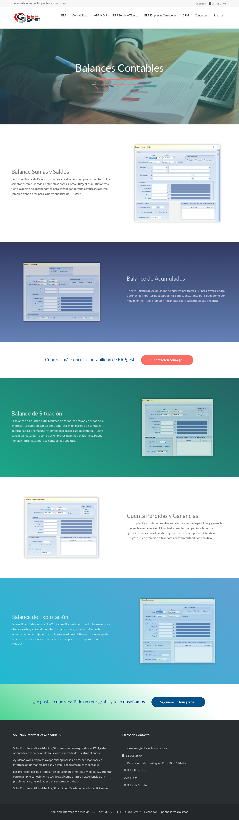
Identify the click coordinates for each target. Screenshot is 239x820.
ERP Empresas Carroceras (160, 15)
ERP (63, 15)
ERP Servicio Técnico (125, 15)
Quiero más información (119, 84)
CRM (186, 15)
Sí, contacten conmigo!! (167, 360)
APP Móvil (100, 15)
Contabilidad (80, 15)
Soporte (218, 15)
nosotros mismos (177, 811)
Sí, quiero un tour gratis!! (178, 702)
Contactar (201, 15)
